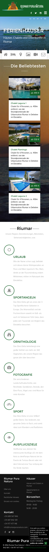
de (45, 18)
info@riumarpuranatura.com (15, 527)
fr (41, 18)
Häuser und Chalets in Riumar (35, 484)
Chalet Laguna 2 (19, 196)
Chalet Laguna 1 (18, 103)
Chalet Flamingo (19, 149)
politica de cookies (36, 543)
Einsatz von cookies (11, 501)
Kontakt (7, 493)
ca (30, 18)
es (34, 18)
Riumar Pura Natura (24, 541)
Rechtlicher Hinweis (11, 497)
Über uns (7, 489)
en (38, 18)
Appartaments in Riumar (33, 491)
